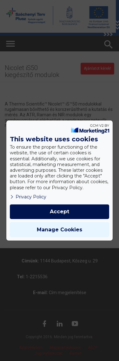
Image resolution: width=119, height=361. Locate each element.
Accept (59, 212)
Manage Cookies (59, 230)
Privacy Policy (28, 197)
